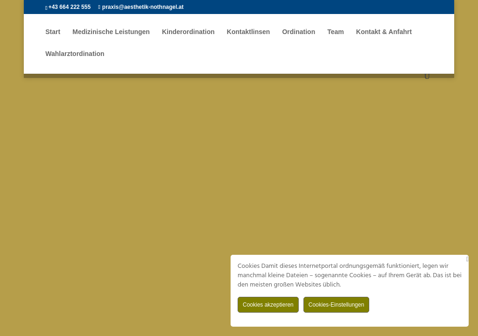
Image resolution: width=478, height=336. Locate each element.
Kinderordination (188, 32)
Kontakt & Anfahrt (384, 32)
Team (336, 32)
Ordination (299, 32)
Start (52, 32)
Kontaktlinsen (248, 32)
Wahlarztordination (74, 54)
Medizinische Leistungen (111, 32)
